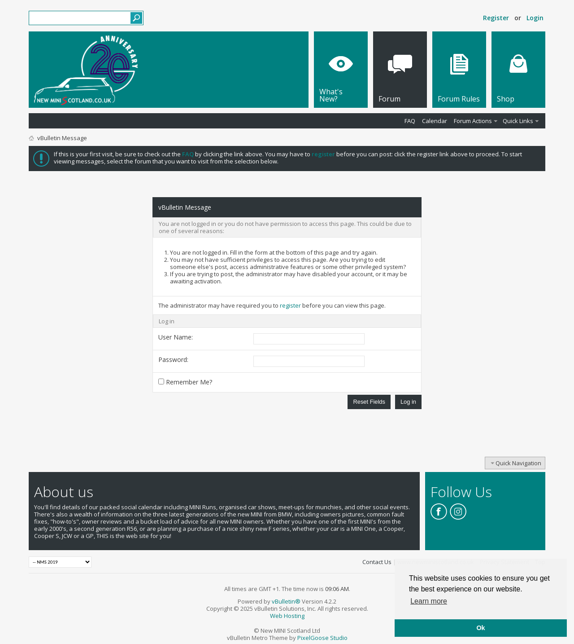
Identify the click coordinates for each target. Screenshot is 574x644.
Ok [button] (480, 627)
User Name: (175, 337)
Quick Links (518, 121)
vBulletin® (286, 601)
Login (535, 17)
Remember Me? (185, 382)
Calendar (434, 121)
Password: (173, 359)
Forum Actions (473, 121)
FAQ (409, 121)
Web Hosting (287, 616)
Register (496, 17)
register (290, 305)
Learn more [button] (428, 601)
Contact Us (376, 562)
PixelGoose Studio (322, 638)
